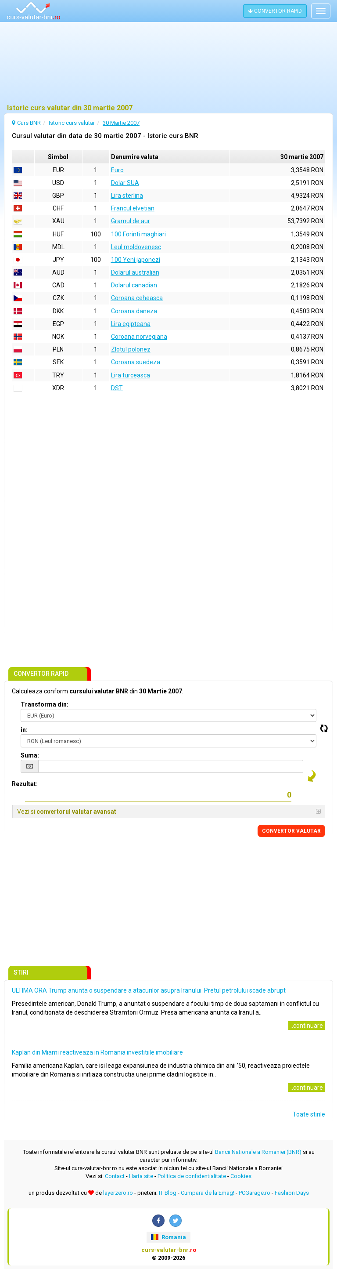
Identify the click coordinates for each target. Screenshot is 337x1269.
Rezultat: (25, 783)
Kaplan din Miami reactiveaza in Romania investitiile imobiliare (97, 1052)
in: (24, 729)
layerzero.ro (118, 1192)
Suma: (30, 755)
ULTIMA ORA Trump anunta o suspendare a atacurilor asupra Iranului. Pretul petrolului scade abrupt (149, 990)
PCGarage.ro (254, 1192)
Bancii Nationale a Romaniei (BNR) (258, 1152)
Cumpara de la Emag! (207, 1192)
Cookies (240, 1176)
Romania (168, 1237)
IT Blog (167, 1192)
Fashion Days (292, 1192)
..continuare (306, 1025)
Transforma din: (44, 704)
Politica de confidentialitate (192, 1176)
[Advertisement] (168, 64)
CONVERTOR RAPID (275, 11)
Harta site (141, 1176)
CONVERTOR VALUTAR (291, 831)
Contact (115, 1176)
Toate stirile (309, 1114)
